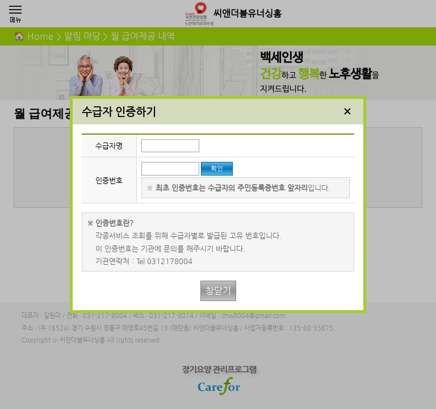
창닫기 (218, 290)
